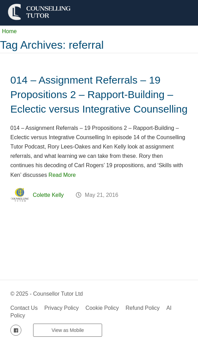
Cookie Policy (102, 308)
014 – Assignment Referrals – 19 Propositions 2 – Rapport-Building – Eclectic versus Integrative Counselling (99, 94)
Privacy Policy (61, 308)
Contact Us (24, 308)
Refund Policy (143, 308)
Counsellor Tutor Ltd (58, 294)
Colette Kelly (48, 195)
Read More (62, 175)
